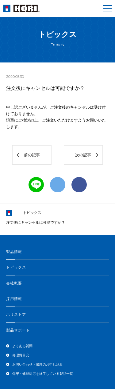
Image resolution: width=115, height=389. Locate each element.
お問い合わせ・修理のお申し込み (37, 364)
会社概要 (14, 283)
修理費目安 (20, 355)
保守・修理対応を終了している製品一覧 (42, 373)
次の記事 (83, 155)
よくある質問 (22, 346)
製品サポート (18, 330)
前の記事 (32, 155)
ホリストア (16, 314)
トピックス (32, 213)
